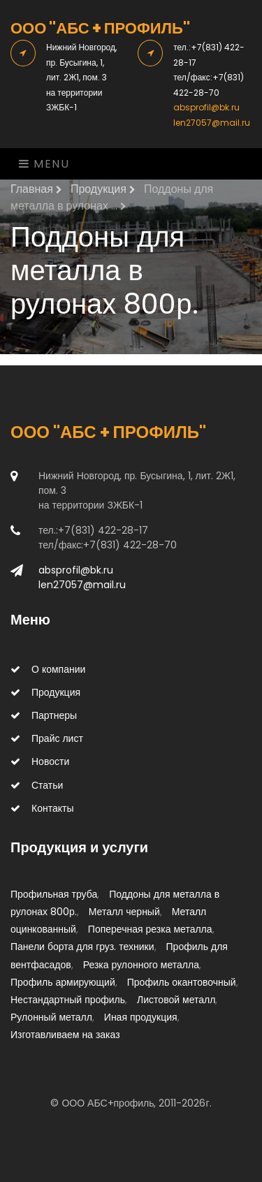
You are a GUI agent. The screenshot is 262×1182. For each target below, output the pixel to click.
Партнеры (43, 715)
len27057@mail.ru (211, 123)
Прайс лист (46, 738)
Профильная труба (53, 894)
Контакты (41, 808)
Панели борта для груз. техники (82, 947)
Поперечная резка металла (150, 929)
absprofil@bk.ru (206, 107)
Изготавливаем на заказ (65, 1035)
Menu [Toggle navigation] (44, 164)
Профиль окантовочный (181, 982)
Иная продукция (140, 1017)
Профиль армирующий (62, 982)
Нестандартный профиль (67, 1000)
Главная (36, 189)
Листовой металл (176, 1000)
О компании (47, 669)
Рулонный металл (51, 1017)
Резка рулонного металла (141, 965)
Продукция (103, 189)
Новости (39, 761)
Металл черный (124, 912)
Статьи (36, 785)
